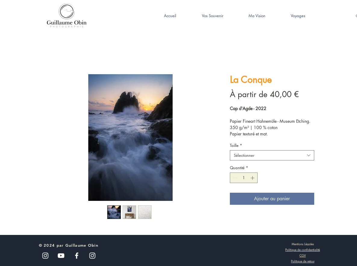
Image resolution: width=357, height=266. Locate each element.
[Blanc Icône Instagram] (45, 256)
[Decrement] (234, 178)
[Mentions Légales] (302, 243)
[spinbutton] (243, 178)
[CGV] (302, 255)
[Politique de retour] (302, 261)
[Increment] (253, 178)
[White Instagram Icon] (92, 256)
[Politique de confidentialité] (302, 250)
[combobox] (272, 155)
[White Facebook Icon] (77, 256)
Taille (236, 145)
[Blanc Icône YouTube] (61, 256)
